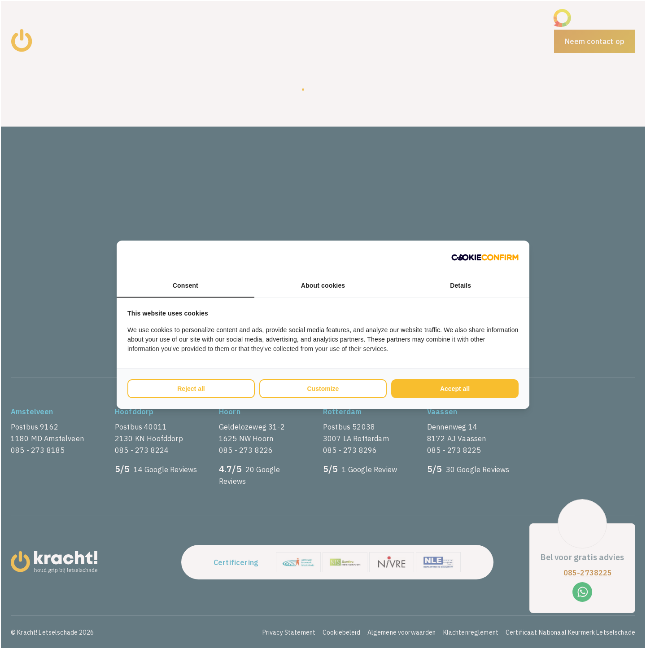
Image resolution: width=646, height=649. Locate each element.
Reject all (191, 388)
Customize (323, 388)
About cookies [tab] (323, 285)
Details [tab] (460, 285)
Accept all (455, 388)
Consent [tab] (185, 285)
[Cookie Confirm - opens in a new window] (485, 257)
